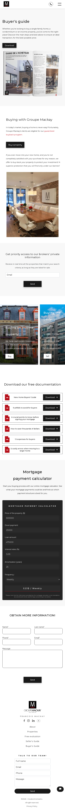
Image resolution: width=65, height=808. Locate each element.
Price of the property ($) (15, 513)
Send (32, 284)
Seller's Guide (32, 741)
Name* (5, 627)
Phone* (5, 638)
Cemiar (37, 799)
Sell (47, 356)
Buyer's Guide (32, 746)
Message (6, 648)
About (33, 727)
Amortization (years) (13, 562)
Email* (37, 638)
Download (9, 45)
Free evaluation (32, 736)
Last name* (39, 627)
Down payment (11, 525)
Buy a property (15, 145)
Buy (9, 356)
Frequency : (10, 575)
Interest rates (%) (12, 549)
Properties (32, 731)
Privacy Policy (32, 806)
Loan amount (10, 537)
